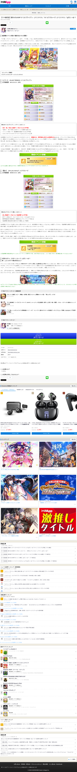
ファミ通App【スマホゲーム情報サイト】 (10, 9)
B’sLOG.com (59, 764)
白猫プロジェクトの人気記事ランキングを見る (10, 625)
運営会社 (28, 764)
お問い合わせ (17, 764)
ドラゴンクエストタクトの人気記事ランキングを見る (12, 642)
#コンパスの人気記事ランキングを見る (9, 602)
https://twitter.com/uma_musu (14, 352)
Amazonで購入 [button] (15, 433)
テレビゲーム (39, 389)
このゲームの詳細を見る (14, 328)
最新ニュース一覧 (24, 9)
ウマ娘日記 (3, 371)
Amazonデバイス (30, 389)
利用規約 (23, 764)
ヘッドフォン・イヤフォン (8, 389)
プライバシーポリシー (36, 764)
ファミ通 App (6, 2)
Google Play (38, 341)
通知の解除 (45, 764)
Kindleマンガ (20, 389)
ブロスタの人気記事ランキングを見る (9, 619)
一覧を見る (73, 386)
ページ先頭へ (73, 759)
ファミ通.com (52, 764)
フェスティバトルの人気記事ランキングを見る (10, 631)
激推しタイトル (41, 12)
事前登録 (34, 12)
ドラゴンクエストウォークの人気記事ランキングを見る (12, 608)
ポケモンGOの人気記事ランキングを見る (9, 636)
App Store (38, 336)
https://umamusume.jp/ (12, 349)
